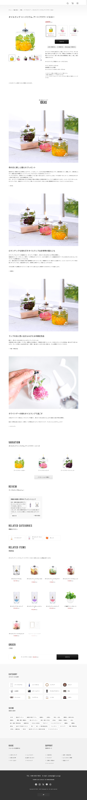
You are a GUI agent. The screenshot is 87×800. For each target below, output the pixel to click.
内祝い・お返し (57, 717)
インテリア (50, 685)
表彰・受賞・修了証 (45, 720)
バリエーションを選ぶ (43, 477)
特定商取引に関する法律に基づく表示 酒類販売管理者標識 (43, 779)
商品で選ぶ (16, 10)
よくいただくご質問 (67, 757)
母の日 (11, 185)
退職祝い (66, 723)
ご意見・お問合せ (50, 760)
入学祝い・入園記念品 (15, 729)
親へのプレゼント (34, 720)
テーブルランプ (27, 10)
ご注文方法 (49, 755)
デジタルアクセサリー (52, 691)
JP (43, 794)
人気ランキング (13, 755)
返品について (66, 760)
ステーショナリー (33, 691)
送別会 (11, 726)
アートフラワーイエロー (51, 31)
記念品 (54, 720)
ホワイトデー (13, 426)
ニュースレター (30, 755)
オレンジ (49, 538)
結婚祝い (12, 271)
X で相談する (60, 47)
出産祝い (49, 717)
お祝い (71, 720)
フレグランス (32, 697)
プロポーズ (45, 723)
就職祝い (73, 723)
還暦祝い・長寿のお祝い (69, 717)
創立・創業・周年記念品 (15, 723)
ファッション (15, 697)
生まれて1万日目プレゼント (22, 726)
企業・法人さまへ (30, 757)
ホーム (10, 10)
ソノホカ (49, 697)
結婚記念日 (14, 515)
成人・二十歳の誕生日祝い (42, 726)
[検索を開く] (67, 5)
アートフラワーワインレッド (74, 31)
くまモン (67, 697)
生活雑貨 (14, 691)
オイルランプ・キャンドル (34, 538)
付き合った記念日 (36, 723)
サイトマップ (29, 760)
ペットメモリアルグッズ (56, 723)
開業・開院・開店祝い (22, 720)
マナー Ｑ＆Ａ (13, 760)
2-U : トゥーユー (12, 5)
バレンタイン (54, 726)
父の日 (11, 717)
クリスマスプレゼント (53, 729)
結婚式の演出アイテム (32, 717)
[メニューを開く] (77, 5)
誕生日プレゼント (20, 717)
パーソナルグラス (16, 685)
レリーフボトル (33, 685)
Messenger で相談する (70, 47)
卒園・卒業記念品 (14, 348)
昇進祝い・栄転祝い (63, 720)
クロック (67, 685)
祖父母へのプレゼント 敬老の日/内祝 (37, 729)
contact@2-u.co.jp (54, 776)
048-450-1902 (36, 776)
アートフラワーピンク (62, 31)
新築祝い (12, 720)
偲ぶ (32, 726)
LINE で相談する (51, 47)
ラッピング (49, 757)
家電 (21, 10)
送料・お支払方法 (67, 755)
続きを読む (37, 515)
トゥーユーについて (50, 763)
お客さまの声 (13, 757)
